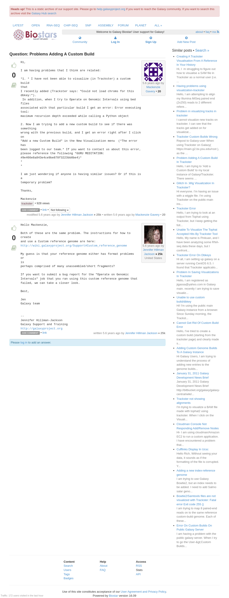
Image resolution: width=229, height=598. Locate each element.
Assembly (105, 25)
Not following (60, 210)
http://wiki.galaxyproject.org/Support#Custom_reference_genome (74, 246)
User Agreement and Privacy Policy (143, 591)
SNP (88, 25)
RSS (139, 565)
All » (158, 25)
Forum (123, 25)
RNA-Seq (53, 25)
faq (208, 32)
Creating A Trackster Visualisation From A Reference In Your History (197, 60)
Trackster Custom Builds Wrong (197, 136)
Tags (67, 574)
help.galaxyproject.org (111, 9)
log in (23, 342)
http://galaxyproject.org (41, 329)
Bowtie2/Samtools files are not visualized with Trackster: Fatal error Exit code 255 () (196, 500)
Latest (18, 25)
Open (36, 25)
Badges (69, 578)
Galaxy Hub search (44, 13)
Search (68, 565)
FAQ (103, 570)
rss (215, 32)
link (44, 209)
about (199, 32)
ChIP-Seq (71, 25)
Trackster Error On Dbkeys (194, 255)
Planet (140, 25)
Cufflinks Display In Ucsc (193, 449)
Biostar (113, 595)
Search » (202, 50)
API (138, 574)
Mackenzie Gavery (148, 214)
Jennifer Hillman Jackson (77, 214)
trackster (27, 203)
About (103, 565)
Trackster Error (186, 208)
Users (67, 570)
